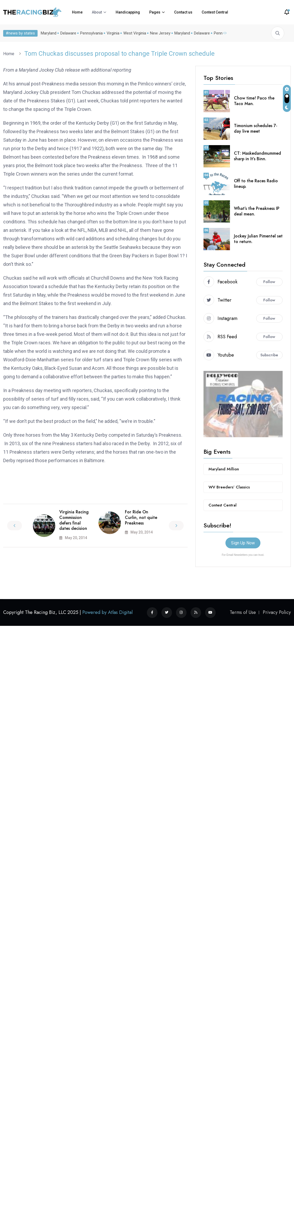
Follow (269, 282)
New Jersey (160, 33)
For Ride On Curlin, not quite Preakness (141, 517)
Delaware (68, 33)
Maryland (48, 33)
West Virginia (134, 33)
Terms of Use (243, 612)
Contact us (183, 12)
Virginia (113, 33)
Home (77, 12)
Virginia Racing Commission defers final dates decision (74, 520)
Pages (154, 12)
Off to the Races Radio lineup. (256, 183)
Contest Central (215, 12)
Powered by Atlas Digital (107, 612)
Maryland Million (224, 469)
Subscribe (269, 355)
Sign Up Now (243, 542)
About (97, 12)
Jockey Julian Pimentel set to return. (258, 239)
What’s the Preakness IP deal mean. (256, 211)
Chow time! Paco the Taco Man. (254, 101)
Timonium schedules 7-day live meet (255, 128)
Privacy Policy (277, 612)
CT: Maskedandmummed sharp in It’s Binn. (257, 156)
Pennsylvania (91, 33)
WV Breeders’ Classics (229, 487)
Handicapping (128, 12)
